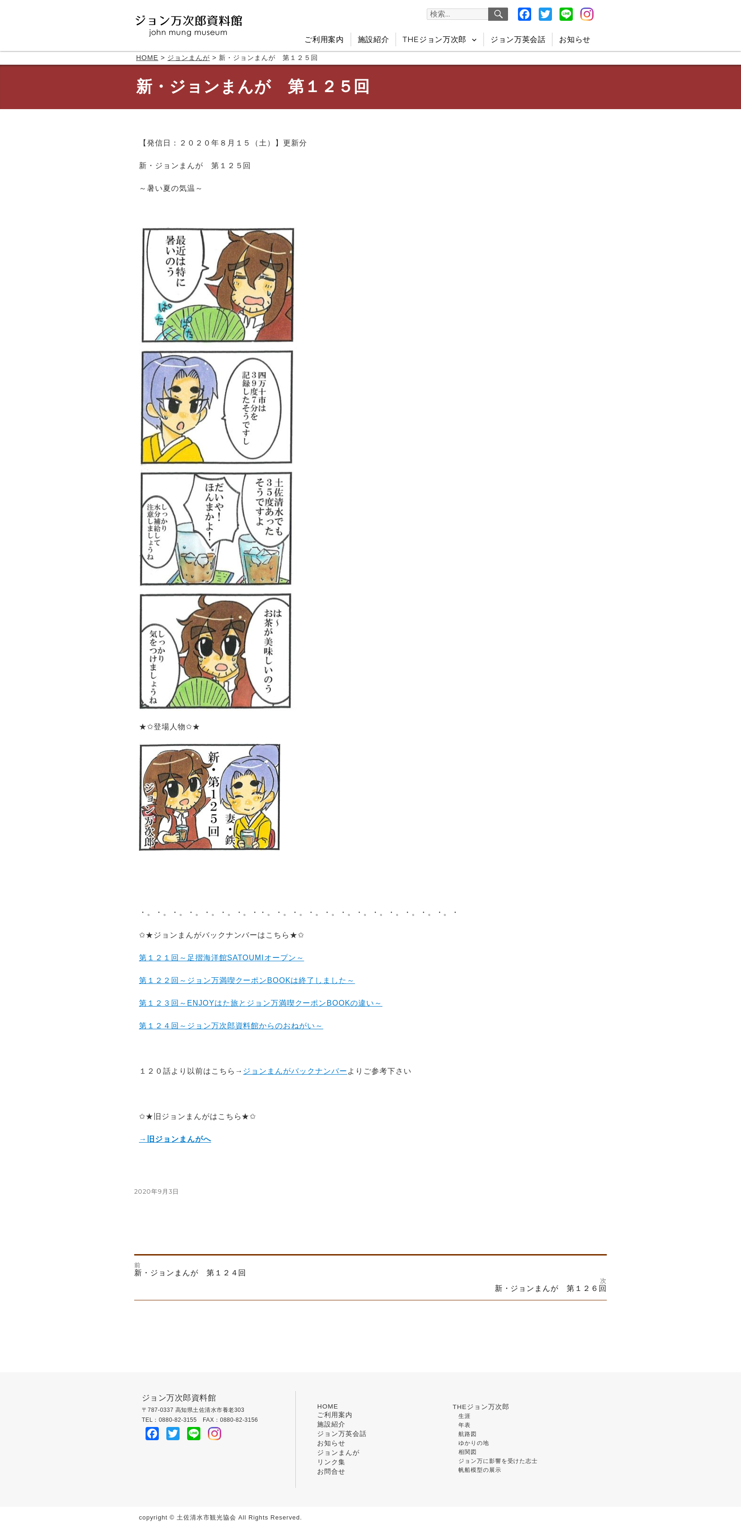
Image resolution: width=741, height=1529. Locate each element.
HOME (327, 1406)
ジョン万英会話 (518, 39)
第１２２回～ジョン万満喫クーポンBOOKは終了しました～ (247, 980)
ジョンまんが (338, 1452)
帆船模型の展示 (479, 1470)
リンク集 (331, 1462)
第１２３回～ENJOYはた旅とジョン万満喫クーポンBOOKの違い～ (260, 1003)
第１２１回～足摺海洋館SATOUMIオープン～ (221, 958)
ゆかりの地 (473, 1443)
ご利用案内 (324, 39)
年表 (464, 1425)
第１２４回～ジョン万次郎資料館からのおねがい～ (231, 1026)
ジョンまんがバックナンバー (295, 1071)
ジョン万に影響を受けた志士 (498, 1461)
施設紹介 (373, 39)
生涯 (464, 1416)
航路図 (467, 1434)
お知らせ (575, 39)
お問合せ (331, 1471)
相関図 (467, 1452)
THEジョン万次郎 (434, 39)
